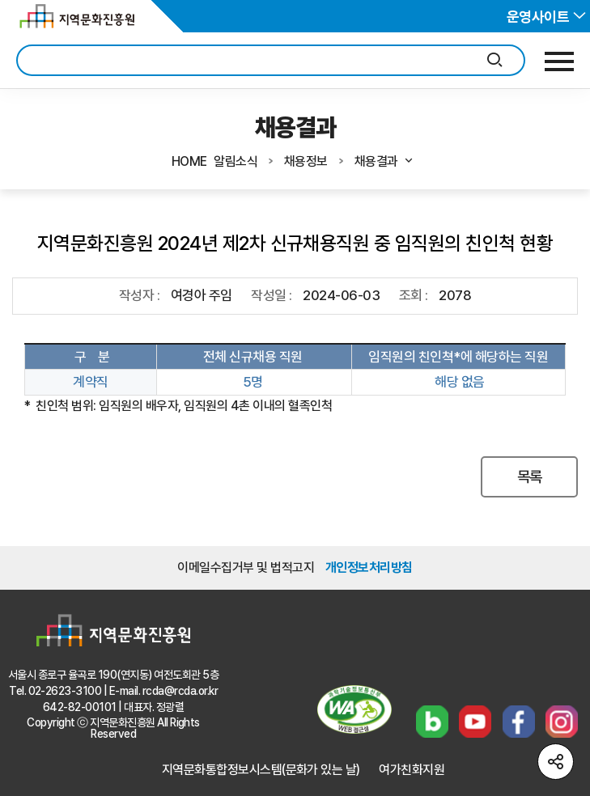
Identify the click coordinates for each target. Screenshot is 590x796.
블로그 (432, 721)
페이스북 (519, 721)
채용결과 (384, 161)
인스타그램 (561, 721)
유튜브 (475, 721)
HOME (189, 161)
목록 (529, 476)
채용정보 (306, 161)
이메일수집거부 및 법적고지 (245, 567)
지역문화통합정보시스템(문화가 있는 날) (261, 769)
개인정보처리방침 (369, 567)
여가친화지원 (411, 769)
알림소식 (235, 161)
